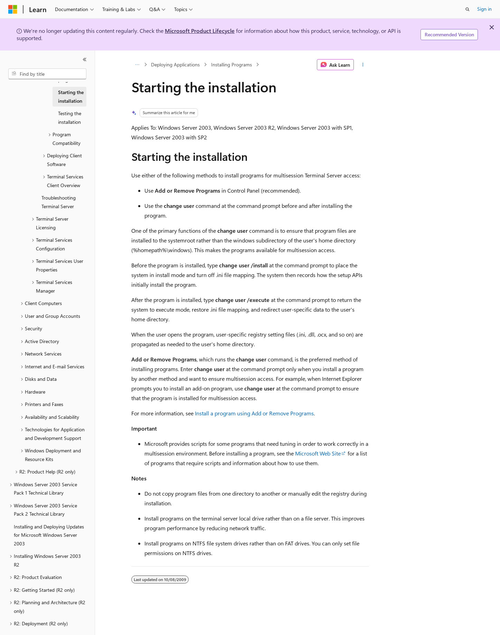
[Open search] (467, 9)
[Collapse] (84, 59)
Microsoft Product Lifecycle (200, 30)
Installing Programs (231, 64)
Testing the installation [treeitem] (69, 117)
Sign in (484, 9)
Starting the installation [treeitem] (71, 96)
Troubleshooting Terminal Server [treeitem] (58, 202)
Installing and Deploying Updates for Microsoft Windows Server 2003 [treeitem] (49, 535)
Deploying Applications (175, 64)
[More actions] (363, 64)
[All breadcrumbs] (137, 64)
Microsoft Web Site (318, 453)
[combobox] (47, 74)
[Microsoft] (12, 9)
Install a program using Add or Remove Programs (254, 413)
